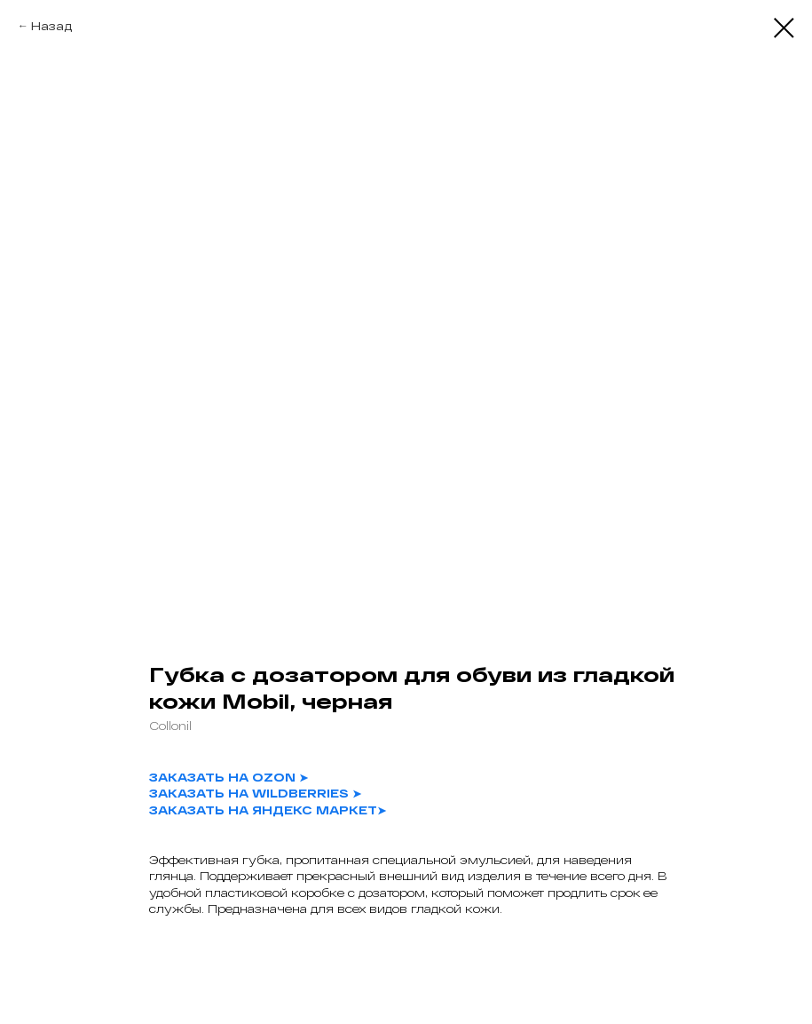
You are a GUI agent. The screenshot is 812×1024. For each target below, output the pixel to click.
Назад (51, 26)
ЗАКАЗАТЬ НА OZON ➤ (228, 777)
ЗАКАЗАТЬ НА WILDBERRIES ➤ (255, 793)
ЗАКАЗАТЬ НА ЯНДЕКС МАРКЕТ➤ (267, 810)
